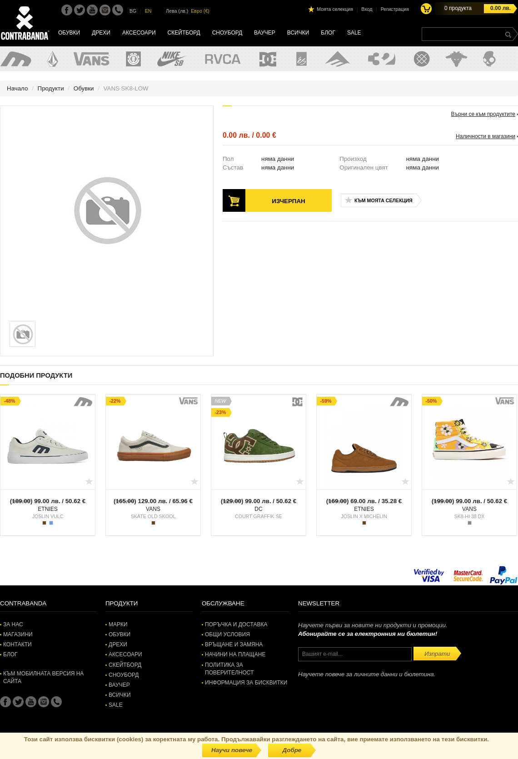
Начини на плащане (235, 654)
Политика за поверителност (229, 669)
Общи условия (227, 634)
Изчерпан (288, 201)
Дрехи (101, 33)
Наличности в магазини (485, 136)
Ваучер (264, 33)
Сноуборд (227, 33)
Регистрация (395, 9)
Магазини (18, 634)
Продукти (51, 88)
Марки (118, 624)
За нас (13, 624)
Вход (366, 9)
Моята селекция (335, 9)
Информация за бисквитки (246, 682)
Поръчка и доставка (236, 624)
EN (148, 11)
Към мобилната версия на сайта (43, 677)
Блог (328, 33)
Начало (17, 88)
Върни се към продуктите (483, 114)
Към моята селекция (383, 200)
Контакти (17, 644)
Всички (298, 33)
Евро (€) (200, 11)
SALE (354, 33)
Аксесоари (139, 33)
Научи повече (231, 750)
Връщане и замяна (234, 644)
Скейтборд (184, 33)
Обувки (69, 33)
